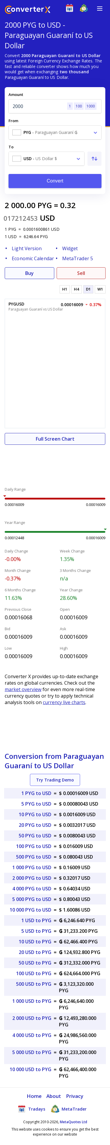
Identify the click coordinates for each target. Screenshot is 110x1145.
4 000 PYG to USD (31, 888)
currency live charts (64, 702)
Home (34, 1096)
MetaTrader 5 (77, 258)
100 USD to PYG (33, 973)
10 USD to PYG (35, 941)
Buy (29, 273)
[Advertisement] (55, 462)
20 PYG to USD (35, 825)
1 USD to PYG (36, 920)
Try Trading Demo (55, 780)
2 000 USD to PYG (31, 1018)
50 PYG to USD (35, 835)
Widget (70, 248)
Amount (16, 94)
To (11, 147)
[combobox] (55, 132)
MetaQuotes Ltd (73, 1121)
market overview (23, 689)
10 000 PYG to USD (30, 910)
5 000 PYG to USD (31, 899)
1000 (91, 106)
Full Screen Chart (55, 439)
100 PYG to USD (33, 846)
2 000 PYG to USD (31, 878)
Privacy (75, 1096)
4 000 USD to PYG (31, 1035)
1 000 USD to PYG (31, 1001)
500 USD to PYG (33, 984)
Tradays (31, 1109)
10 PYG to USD (35, 814)
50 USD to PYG (35, 963)
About (53, 1096)
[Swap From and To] (94, 159)
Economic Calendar (33, 258)
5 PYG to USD (36, 804)
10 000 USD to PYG (30, 1069)
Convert (55, 180)
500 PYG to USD (33, 857)
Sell (81, 273)
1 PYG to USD (36, 793)
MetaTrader (69, 1109)
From (13, 120)
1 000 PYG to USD (31, 867)
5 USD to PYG (36, 931)
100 (79, 106)
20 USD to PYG (35, 952)
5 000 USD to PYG (31, 1052)
